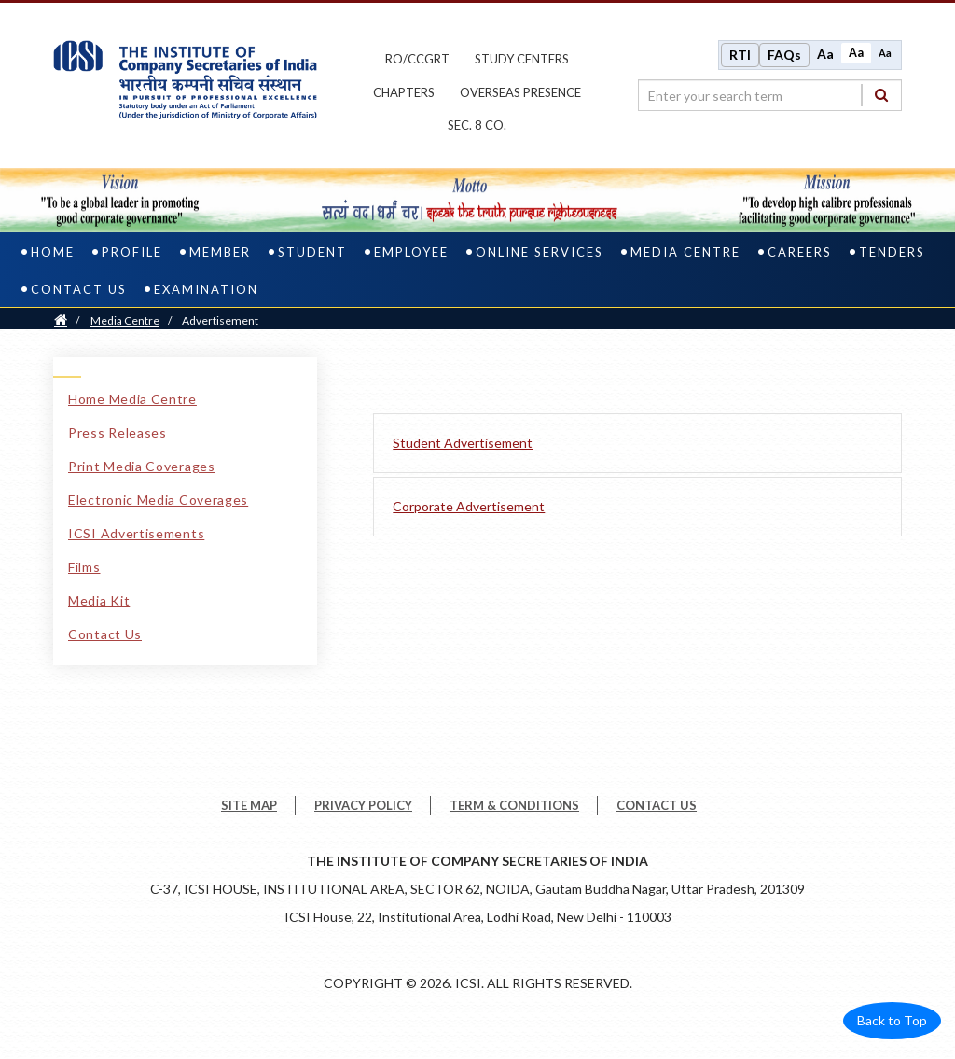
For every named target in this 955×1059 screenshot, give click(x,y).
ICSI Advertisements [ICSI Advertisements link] (136, 533)
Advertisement (220, 320)
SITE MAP (249, 805)
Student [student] (312, 251)
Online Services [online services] (539, 251)
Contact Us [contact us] (79, 289)
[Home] (60, 320)
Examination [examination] (206, 289)
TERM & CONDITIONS (514, 805)
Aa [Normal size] (856, 53)
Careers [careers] (800, 251)
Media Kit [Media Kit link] (99, 600)
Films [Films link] (84, 567)
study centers (522, 58)
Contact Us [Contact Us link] (105, 634)
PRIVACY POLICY (363, 805)
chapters (404, 92)
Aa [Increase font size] (825, 54)
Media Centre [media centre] (685, 251)
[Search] (881, 94)
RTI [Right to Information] (740, 55)
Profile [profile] (132, 251)
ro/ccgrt (417, 58)
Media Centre (124, 320)
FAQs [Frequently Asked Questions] (784, 55)
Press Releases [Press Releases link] (117, 432)
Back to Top (892, 1020)
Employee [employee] (411, 251)
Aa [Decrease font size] (885, 53)
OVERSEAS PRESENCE (520, 92)
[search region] (770, 95)
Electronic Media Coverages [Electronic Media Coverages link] (158, 500)
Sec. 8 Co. (477, 125)
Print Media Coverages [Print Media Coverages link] (141, 466)
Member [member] (220, 251)
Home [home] (53, 251)
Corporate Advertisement (469, 506)
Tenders (892, 251)
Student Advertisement (463, 443)
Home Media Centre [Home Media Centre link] (132, 399)
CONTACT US (656, 805)
